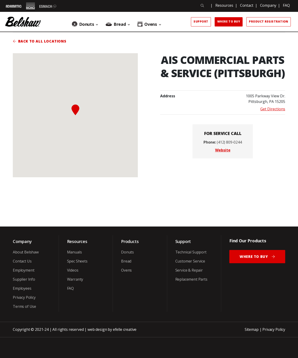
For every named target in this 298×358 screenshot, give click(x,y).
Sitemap (252, 329)
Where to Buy (228, 21)
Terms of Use (24, 306)
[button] (75, 110)
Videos (72, 270)
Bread (126, 261)
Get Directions (272, 109)
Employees (22, 288)
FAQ (286, 5)
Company (268, 5)
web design (97, 329)
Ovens (126, 270)
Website (222, 150)
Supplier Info (24, 279)
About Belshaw (26, 252)
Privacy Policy (24, 297)
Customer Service (190, 261)
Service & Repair (189, 270)
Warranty (75, 279)
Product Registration (268, 21)
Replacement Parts (191, 279)
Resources (224, 5)
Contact (246, 5)
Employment (23, 270)
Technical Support (191, 252)
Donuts (127, 252)
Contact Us (22, 261)
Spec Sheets (77, 261)
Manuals (74, 252)
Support (200, 21)
